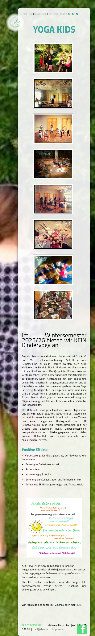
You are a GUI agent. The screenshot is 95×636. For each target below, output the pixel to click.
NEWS (25, 14)
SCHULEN (37, 14)
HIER (78, 605)
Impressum (58, 629)
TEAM (50, 14)
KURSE (44, 14)
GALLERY (63, 14)
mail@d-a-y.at (41, 629)
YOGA (30, 14)
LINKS (56, 14)
